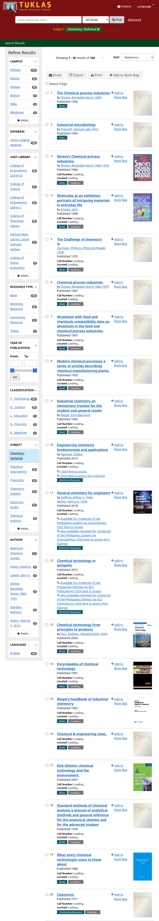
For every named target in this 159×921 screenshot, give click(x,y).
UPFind (13, 5)
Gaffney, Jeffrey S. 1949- (77, 497)
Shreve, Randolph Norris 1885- (81, 97)
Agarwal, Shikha (72, 454)
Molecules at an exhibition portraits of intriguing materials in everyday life (83, 200)
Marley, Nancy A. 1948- (72, 501)
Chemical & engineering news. (82, 734)
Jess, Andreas (70, 634)
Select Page (58, 84)
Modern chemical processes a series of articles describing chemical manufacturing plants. (83, 366)
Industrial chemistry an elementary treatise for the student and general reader (79, 406)
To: (26, 356)
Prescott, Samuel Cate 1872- (80, 129)
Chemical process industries (80, 282)
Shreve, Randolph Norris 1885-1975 (85, 165)
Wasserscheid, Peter (94, 634)
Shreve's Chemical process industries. (78, 158)
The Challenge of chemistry (79, 239)
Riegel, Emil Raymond (75, 415)
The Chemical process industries (83, 93)
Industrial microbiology (76, 124)
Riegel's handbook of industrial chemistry (82, 701)
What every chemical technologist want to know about (79, 860)
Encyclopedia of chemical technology (77, 666)
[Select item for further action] (47, 92)
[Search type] (95, 19)
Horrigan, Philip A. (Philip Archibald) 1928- (81, 250)
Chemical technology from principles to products (78, 627)
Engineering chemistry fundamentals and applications (82, 447)
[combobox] (48, 19)
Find (117, 20)
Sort (116, 57)
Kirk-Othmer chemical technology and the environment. (75, 770)
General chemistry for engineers (83, 493)
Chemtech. (66, 894)
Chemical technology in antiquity (76, 563)
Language (145, 6)
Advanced (134, 20)
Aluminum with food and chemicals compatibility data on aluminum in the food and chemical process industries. (83, 323)
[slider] (12, 370)
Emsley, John (69, 209)
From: (14, 356)
